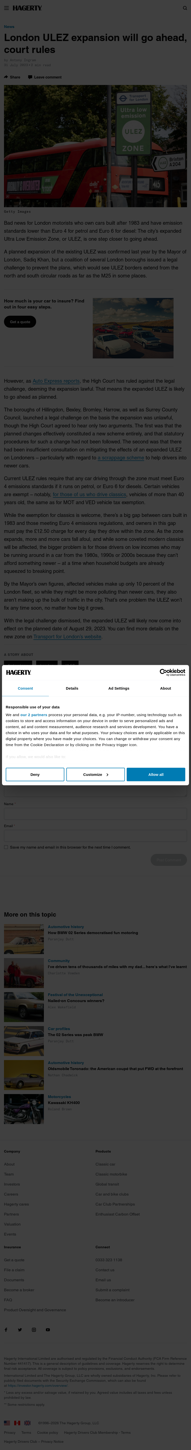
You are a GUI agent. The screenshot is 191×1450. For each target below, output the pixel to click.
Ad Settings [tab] (118, 688)
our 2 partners (33, 715)
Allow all (156, 774)
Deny (35, 774)
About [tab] (165, 688)
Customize (95, 774)
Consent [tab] (25, 688)
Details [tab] (72, 688)
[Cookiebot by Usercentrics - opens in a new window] (163, 672)
